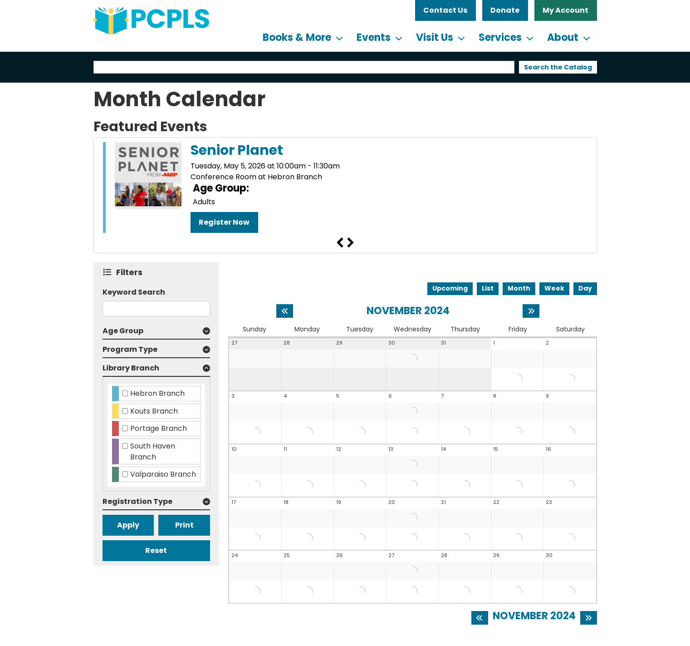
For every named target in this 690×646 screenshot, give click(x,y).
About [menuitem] (562, 37)
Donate (504, 10)
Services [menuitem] (500, 37)
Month (519, 288)
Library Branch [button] (131, 368)
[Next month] (531, 311)
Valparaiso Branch (163, 474)
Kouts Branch (154, 411)
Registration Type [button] (137, 501)
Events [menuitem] (374, 37)
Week (554, 288)
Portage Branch (158, 428)
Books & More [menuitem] (297, 37)
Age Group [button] (123, 330)
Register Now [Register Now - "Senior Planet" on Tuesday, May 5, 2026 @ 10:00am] (224, 222)
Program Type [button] (130, 349)
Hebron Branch (157, 393)
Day (585, 288)
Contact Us (445, 10)
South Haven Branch (152, 451)
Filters (131, 272)
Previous (339, 242)
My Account (565, 10)
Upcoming (450, 288)
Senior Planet (237, 150)
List (488, 288)
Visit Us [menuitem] (434, 37)
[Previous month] (284, 311)
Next (350, 242)
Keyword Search (134, 292)
